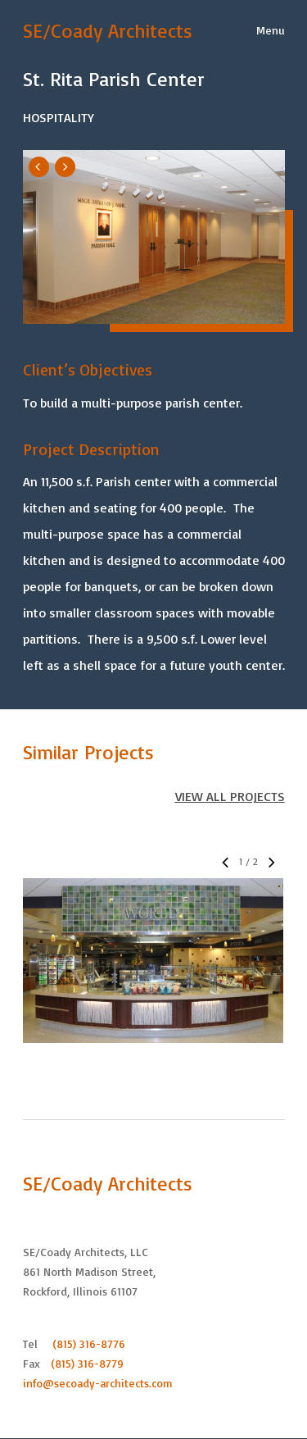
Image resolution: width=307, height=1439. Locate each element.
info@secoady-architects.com (98, 1383)
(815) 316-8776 (88, 1343)
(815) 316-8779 (87, 1363)
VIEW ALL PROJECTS (230, 796)
